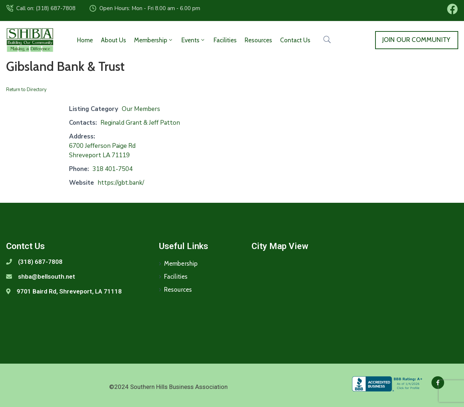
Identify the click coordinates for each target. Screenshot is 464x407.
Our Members (141, 109)
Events (193, 40)
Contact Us (295, 40)
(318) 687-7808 (40, 261)
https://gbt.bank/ (121, 183)
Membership (153, 40)
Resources (258, 40)
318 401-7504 (113, 169)
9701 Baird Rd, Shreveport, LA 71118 (69, 291)
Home (85, 40)
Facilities (225, 40)
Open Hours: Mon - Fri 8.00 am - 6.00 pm (149, 8)
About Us (113, 40)
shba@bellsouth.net (46, 276)
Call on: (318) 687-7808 (46, 8)
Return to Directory (26, 89)
